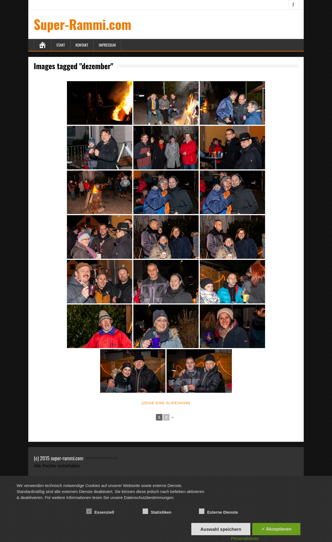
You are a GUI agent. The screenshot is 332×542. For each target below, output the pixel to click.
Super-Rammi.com (82, 24)
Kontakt (82, 45)
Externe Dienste (218, 511)
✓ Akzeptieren (276, 528)
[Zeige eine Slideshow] (166, 403)
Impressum (107, 45)
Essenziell (100, 511)
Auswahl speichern (220, 529)
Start (60, 45)
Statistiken (157, 511)
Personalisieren (245, 538)
